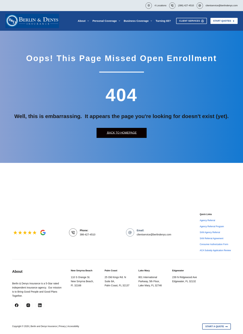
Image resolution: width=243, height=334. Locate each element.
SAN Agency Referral (210, 232)
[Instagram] (28, 305)
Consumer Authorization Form (214, 244)
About (84, 21)
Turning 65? (163, 20)
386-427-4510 (87, 234)
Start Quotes (224, 20)
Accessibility (73, 326)
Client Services (191, 20)
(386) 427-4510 (186, 5)
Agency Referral (207, 220)
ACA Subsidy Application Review (215, 250)
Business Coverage (138, 21)
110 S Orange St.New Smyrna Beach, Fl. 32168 (82, 281)
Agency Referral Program (212, 226)
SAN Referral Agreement (211, 238)
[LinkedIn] (39, 305)
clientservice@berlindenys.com (222, 5)
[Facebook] (16, 305)
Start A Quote (216, 326)
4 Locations (160, 5)
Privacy (62, 326)
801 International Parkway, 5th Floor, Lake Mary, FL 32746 (150, 281)
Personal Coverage (107, 21)
